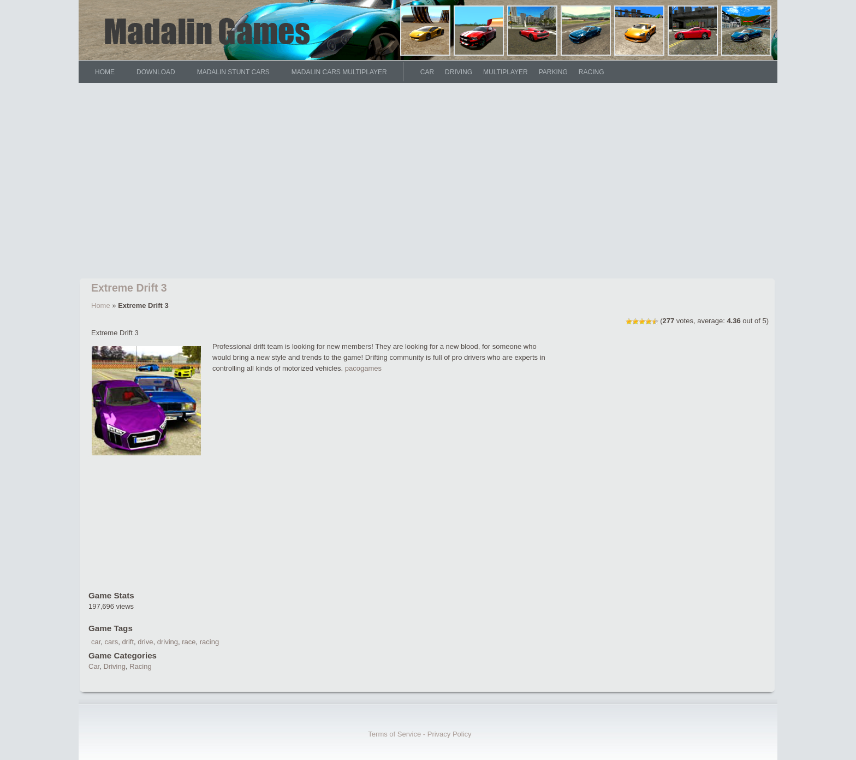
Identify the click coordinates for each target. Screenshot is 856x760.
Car (427, 72)
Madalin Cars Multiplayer (339, 72)
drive (145, 642)
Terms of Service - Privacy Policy (419, 734)
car (95, 642)
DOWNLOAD (155, 72)
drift (128, 642)
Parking (553, 72)
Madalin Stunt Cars (233, 72)
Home (100, 305)
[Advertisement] (428, 182)
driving (167, 642)
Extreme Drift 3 (129, 288)
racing (209, 642)
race (188, 642)
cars (111, 642)
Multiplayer (505, 72)
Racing (591, 72)
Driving (458, 72)
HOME (105, 72)
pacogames (363, 368)
